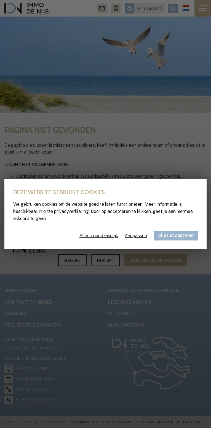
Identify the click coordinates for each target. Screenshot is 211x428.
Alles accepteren (175, 235)
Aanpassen (136, 235)
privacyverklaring (71, 211)
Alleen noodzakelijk (98, 235)
